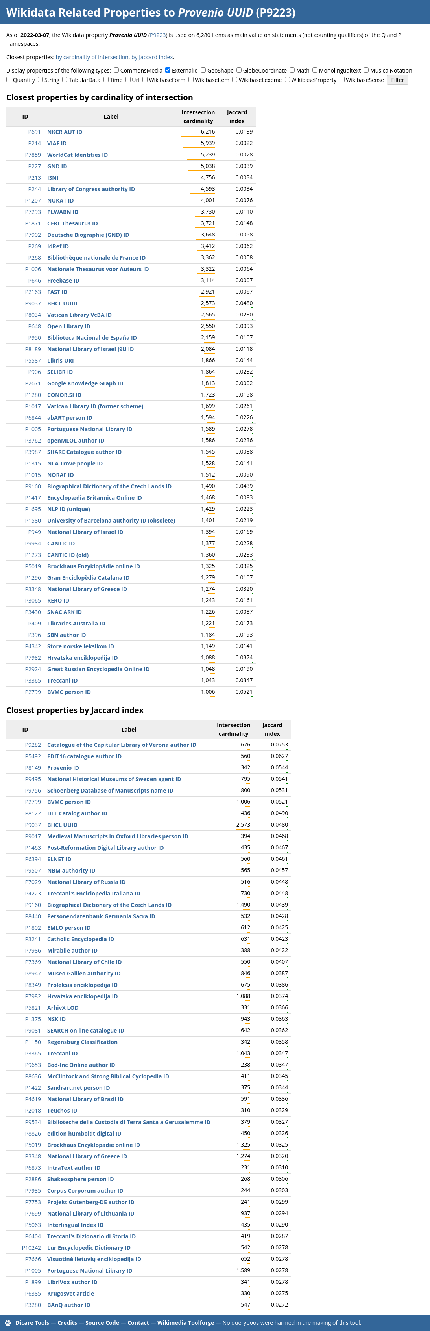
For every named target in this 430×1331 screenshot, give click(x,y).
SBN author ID (66, 635)
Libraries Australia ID (76, 623)
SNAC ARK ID (64, 612)
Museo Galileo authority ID (84, 973)
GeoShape (220, 70)
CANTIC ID (61, 543)
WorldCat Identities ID (77, 154)
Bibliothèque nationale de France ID (96, 257)
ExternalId (185, 70)
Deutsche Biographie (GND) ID (88, 234)
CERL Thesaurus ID (72, 223)
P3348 (33, 589)
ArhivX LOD (63, 1007)
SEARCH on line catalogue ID (85, 1030)
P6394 (33, 859)
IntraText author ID (74, 1167)
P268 (34, 257)
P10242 (31, 1247)
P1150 (33, 1042)
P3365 (33, 680)
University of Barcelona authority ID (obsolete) (111, 520)
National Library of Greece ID (87, 589)
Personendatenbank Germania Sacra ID (101, 916)
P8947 (33, 973)
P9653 (33, 1065)
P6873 (33, 1167)
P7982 (33, 657)
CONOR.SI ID (64, 394)
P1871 (33, 223)
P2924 (33, 669)
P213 (34, 177)
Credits (67, 1322)
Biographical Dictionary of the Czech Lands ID (109, 486)
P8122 (33, 813)
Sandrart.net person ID (78, 1087)
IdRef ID (58, 246)
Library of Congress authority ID (91, 189)
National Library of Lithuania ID (91, 1213)
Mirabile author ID (72, 950)
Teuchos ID (62, 1110)
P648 (34, 326)
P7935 (33, 1190)
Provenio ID (63, 767)
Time (116, 80)
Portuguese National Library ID (90, 429)
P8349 (33, 984)
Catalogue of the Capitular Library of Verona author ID (121, 744)
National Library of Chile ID (84, 962)
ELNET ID (59, 859)
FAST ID (57, 292)
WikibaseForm (167, 80)
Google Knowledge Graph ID (85, 383)
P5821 (33, 1007)
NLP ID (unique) (68, 509)
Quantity (24, 80)
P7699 (33, 1213)
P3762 (33, 440)
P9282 (33, 744)
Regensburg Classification (82, 1042)
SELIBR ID (60, 372)
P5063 (33, 1225)
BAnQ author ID (68, 1305)
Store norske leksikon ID (80, 646)
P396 (34, 635)
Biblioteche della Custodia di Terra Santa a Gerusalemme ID (128, 1122)
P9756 (33, 790)
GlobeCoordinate (265, 70)
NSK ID (56, 1019)
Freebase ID (63, 280)
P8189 (33, 349)
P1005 (33, 429)
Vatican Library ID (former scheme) (95, 406)
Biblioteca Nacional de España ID (92, 337)
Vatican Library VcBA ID (79, 314)
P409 (34, 623)
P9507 (33, 870)
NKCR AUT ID (64, 132)
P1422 (33, 1087)
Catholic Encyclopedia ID (80, 939)
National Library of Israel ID (85, 532)
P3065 (33, 600)
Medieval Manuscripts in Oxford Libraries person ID (117, 836)
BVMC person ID (69, 692)
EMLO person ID (69, 927)
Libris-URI (60, 360)
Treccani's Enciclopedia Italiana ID (93, 893)
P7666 (33, 1259)
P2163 (33, 292)
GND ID (57, 166)
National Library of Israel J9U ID (90, 349)
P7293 (33, 212)
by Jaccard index (152, 57)
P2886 (33, 1179)
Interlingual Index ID (75, 1225)
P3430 (33, 612)
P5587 (33, 360)
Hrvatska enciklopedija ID (82, 657)
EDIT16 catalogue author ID (84, 756)
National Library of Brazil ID (85, 1099)
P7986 (33, 950)
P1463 (33, 847)
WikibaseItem (212, 80)
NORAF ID (60, 474)
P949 (34, 532)
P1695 (33, 509)
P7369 (33, 962)
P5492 (33, 756)
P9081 (33, 1030)
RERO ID (58, 600)
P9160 (33, 486)
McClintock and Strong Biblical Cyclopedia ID (108, 1076)
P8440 (33, 916)
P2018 (33, 1110)
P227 (34, 166)
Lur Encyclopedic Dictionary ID (89, 1247)
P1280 (33, 394)
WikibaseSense (365, 80)
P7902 (33, 234)
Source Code (102, 1322)
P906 (34, 372)
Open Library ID (68, 326)
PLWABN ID (62, 212)
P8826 (33, 1133)
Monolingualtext (340, 70)
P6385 (33, 1293)
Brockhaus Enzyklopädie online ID (93, 566)
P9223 (158, 35)
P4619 (33, 1099)
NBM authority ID (71, 870)
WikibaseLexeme (260, 80)
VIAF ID (57, 143)
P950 (34, 337)
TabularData (84, 80)
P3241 (33, 939)
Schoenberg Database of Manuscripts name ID (110, 790)
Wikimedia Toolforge (185, 1322)
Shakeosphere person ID (80, 1179)
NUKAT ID (60, 200)
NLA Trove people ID (75, 463)
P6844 (33, 417)
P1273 (33, 554)
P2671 (33, 383)
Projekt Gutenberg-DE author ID (91, 1202)
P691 (34, 132)
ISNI (52, 177)
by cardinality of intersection (92, 57)
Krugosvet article (70, 1293)
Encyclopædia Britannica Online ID (94, 497)
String (51, 80)
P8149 (33, 767)
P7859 (33, 154)
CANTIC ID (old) (68, 554)
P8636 (33, 1076)
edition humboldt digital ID (84, 1133)
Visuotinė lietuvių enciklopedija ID (94, 1259)
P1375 (33, 1019)
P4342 (33, 646)
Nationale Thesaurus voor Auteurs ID (98, 269)
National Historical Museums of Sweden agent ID (114, 779)
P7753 (33, 1202)
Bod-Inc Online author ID (81, 1065)
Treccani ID (62, 680)
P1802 (33, 927)
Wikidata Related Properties (83, 12)
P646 (34, 280)
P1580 (33, 520)
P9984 (33, 543)
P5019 (33, 566)
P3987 (33, 452)
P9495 (33, 779)
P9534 (33, 1122)
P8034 (33, 314)
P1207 (33, 200)
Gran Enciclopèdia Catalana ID (88, 577)
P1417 (33, 497)
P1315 (33, 463)
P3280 (33, 1305)
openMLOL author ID (75, 440)
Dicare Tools (32, 1322)
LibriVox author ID (72, 1282)
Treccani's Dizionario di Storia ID (91, 1236)
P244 (34, 189)
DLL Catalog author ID (77, 813)
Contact (138, 1322)
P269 (34, 246)
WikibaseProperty (313, 80)
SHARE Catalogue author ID (84, 452)
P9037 (33, 303)
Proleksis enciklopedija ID (82, 984)
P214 (34, 143)
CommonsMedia (141, 70)
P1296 (33, 577)
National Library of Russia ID (86, 882)
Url (135, 80)
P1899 (33, 1282)
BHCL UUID (62, 303)
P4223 (33, 893)
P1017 (33, 406)
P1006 (33, 269)
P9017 (33, 836)
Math (303, 70)
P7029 (33, 882)
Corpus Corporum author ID (85, 1190)
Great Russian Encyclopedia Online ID (98, 669)
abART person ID (69, 417)
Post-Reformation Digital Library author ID (105, 847)
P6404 (33, 1236)
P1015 (33, 474)
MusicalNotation (391, 70)
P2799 (33, 692)
